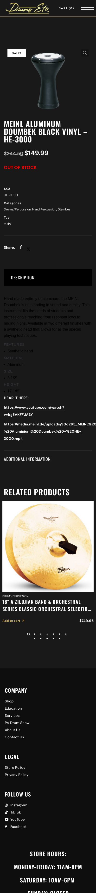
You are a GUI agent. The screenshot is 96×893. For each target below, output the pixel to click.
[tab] (48, 277)
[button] (85, 53)
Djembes (64, 209)
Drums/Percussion (17, 209)
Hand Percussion (44, 209)
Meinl (7, 224)
